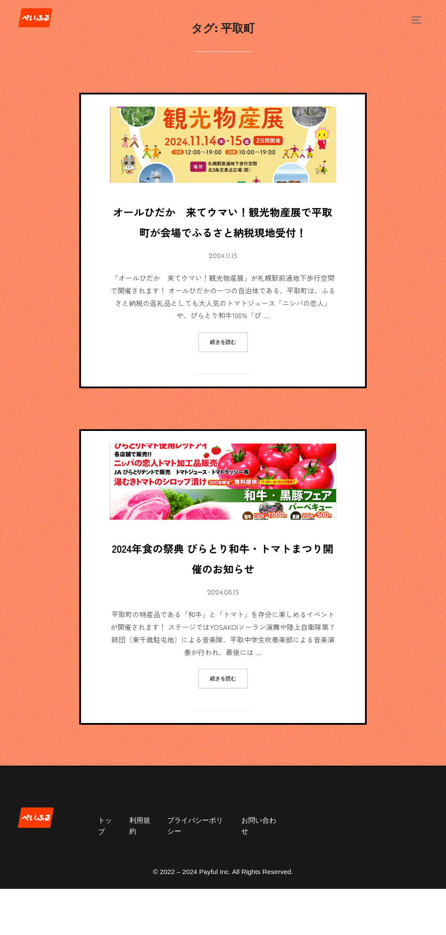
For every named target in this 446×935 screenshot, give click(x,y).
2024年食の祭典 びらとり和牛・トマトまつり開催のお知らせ (222, 595)
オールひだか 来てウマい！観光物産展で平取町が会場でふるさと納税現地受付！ (223, 235)
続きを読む (229, 370)
